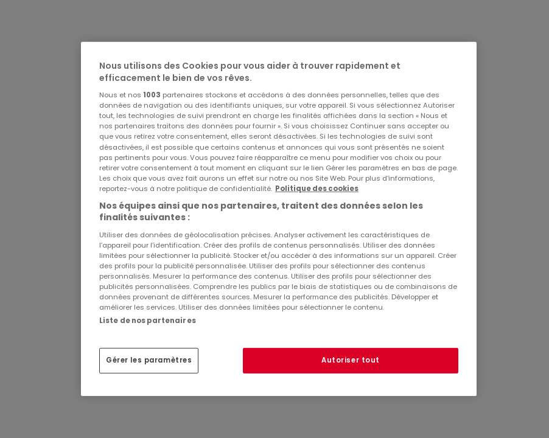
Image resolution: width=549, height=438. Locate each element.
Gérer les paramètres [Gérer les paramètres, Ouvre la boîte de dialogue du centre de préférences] (149, 360)
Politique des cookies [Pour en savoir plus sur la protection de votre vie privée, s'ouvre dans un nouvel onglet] (316, 188)
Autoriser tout (350, 360)
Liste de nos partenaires (147, 320)
